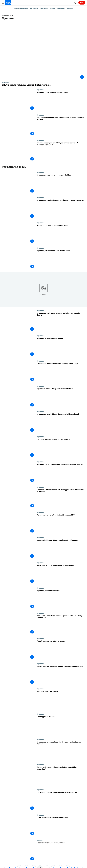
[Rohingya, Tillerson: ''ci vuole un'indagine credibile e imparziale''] (61, 776)
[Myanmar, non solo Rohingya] (61, 599)
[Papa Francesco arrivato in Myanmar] (61, 650)
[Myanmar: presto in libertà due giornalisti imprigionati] (61, 423)
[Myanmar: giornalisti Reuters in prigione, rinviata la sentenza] (61, 209)
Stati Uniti (61, 8)
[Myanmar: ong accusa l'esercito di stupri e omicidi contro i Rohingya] (61, 751)
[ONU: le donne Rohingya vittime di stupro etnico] (43, 85)
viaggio (70, 8)
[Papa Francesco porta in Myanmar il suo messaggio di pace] (61, 675)
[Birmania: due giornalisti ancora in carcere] (61, 448)
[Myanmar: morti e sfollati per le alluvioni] (61, 101)
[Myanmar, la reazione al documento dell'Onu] (61, 184)
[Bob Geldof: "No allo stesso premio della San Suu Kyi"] (61, 801)
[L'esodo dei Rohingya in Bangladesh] (61, 852)
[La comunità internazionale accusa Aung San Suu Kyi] (61, 372)
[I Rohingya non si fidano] (61, 726)
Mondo (39, 840)
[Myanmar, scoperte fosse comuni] (61, 347)
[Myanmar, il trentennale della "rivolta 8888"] (61, 259)
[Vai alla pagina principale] (8, 2)
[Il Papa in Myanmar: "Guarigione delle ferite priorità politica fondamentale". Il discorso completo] (61, 625)
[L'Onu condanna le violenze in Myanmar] (61, 826)
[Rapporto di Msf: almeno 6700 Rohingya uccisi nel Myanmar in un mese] (61, 499)
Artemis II (34, 8)
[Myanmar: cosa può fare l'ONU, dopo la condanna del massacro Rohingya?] (61, 152)
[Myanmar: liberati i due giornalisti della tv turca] (61, 398)
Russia (52, 8)
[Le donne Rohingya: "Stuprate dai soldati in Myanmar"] (61, 549)
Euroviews (44, 8)
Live (81, 3)
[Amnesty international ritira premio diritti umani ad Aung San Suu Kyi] (61, 126)
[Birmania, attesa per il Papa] (61, 700)
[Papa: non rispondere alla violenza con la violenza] (61, 574)
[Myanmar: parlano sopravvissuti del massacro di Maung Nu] (61, 473)
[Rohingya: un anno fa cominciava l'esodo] (61, 234)
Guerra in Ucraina (21, 8)
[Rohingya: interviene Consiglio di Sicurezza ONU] (61, 524)
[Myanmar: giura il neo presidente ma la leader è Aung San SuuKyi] (61, 322)
